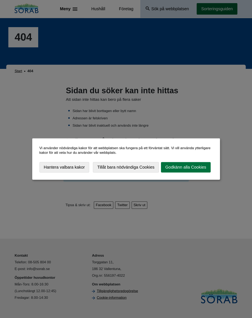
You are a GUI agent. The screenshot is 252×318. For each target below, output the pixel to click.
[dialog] (126, 159)
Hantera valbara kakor (64, 167)
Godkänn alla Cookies (185, 167)
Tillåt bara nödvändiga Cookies (125, 167)
